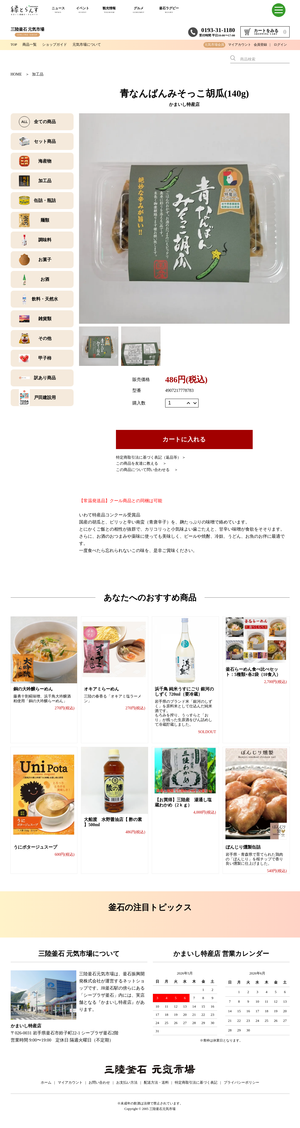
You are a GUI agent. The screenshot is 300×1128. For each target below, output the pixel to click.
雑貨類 (44, 318)
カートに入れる (184, 439)
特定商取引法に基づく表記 (196, 1088)
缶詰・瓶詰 (45, 200)
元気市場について (91, 44)
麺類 (44, 220)
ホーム (46, 1088)
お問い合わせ (99, 1088)
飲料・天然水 (45, 299)
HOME (16, 74)
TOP (14, 44)
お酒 (44, 279)
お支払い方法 (127, 1088)
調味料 (44, 240)
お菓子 (44, 259)
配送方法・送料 (156, 1088)
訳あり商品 (45, 377)
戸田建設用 (45, 397)
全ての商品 (45, 121)
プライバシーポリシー (241, 1088)
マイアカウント (239, 45)
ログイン (280, 45)
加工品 (37, 74)
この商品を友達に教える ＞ (141, 463)
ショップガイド (57, 44)
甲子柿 (44, 358)
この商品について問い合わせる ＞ (147, 470)
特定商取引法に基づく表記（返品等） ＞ (151, 457)
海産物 (44, 161)
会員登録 (260, 45)
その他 (44, 338)
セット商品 (45, 141)
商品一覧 (31, 44)
